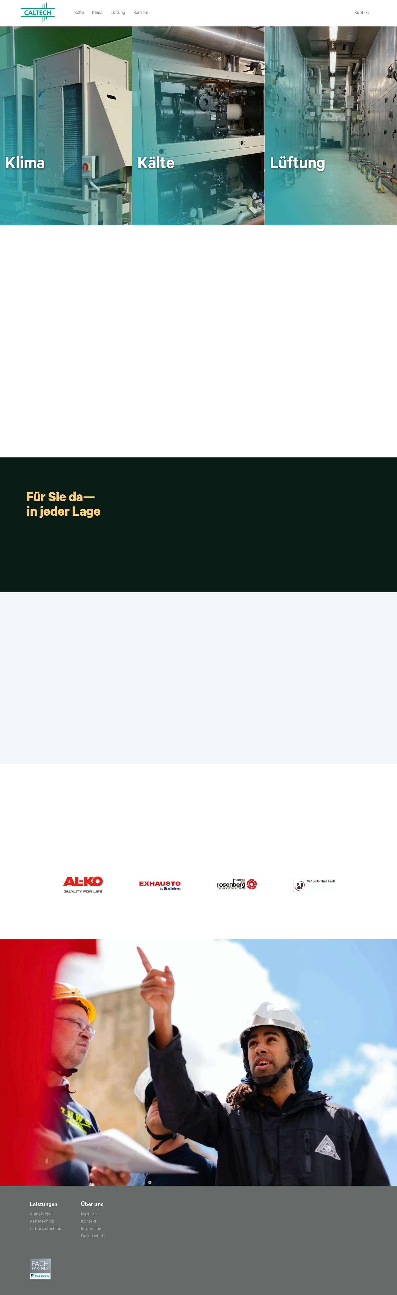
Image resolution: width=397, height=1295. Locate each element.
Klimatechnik (42, 1214)
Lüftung (117, 13)
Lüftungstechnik (45, 1229)
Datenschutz (93, 1236)
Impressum (92, 1229)
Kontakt (361, 13)
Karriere (141, 13)
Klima (97, 13)
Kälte (79, 13)
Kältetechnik (42, 1222)
